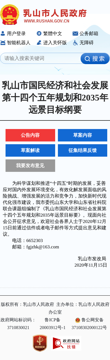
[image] (95, 58)
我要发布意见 (30, 165)
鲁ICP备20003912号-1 (52, 323)
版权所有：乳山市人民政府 (27, 304)
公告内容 (30, 135)
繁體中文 (49, 33)
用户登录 (13, 33)
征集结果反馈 (82, 150)
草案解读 (30, 150)
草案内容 (82, 135)
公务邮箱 (85, 33)
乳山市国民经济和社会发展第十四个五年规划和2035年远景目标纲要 (55, 97)
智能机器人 (15, 42)
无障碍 (83, 42)
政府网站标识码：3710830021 (18, 323)
